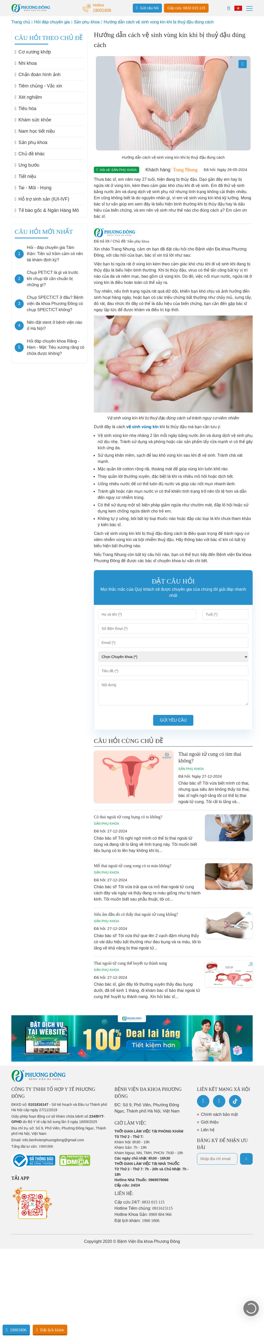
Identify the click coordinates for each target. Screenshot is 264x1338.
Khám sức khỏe (33, 119)
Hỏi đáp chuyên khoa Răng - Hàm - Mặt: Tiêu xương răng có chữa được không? (55, 347)
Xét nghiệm (28, 97)
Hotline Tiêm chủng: (143, 1208)
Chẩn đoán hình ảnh (38, 74)
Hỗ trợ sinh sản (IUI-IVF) (42, 199)
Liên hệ (207, 1130)
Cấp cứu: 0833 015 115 (186, 8)
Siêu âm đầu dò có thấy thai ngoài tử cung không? (136, 914)
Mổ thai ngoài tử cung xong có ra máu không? (132, 866)
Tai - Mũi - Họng (33, 187)
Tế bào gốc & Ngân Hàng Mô (47, 210)
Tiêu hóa (25, 108)
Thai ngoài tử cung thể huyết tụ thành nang (130, 963)
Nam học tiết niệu (35, 131)
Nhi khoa (26, 63)
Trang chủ (20, 22)
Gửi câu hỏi (147, 7)
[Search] (228, 8)
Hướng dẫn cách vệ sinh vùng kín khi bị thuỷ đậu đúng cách (158, 22)
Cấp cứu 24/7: (139, 1202)
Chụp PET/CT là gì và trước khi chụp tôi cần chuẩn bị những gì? (52, 278)
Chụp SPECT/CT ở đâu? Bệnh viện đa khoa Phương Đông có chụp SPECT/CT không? (55, 303)
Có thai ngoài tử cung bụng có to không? (128, 817)
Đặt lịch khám (50, 1329)
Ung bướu (27, 165)
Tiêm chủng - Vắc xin (38, 85)
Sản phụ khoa (87, 22)
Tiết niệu (25, 176)
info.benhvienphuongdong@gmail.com (53, 1140)
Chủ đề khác (30, 153)
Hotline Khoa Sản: (143, 1214)
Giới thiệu (210, 1122)
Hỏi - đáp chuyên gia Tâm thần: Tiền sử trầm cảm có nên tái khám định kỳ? (55, 253)
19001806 (16, 1329)
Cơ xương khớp (33, 52)
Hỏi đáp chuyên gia (52, 22)
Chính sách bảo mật (219, 1114)
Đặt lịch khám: (136, 1220)
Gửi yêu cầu (173, 720)
